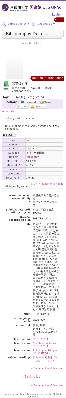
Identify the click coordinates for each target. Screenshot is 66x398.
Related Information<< (48, 77)
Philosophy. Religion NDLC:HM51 (46, 352)
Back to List (33, 42)
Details (9, 111)
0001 (29, 140)
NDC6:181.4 (40, 339)
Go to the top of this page (48, 183)
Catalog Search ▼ (15, 24)
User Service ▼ (42, 24)
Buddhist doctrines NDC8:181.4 (44, 345)
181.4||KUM (32, 157)
